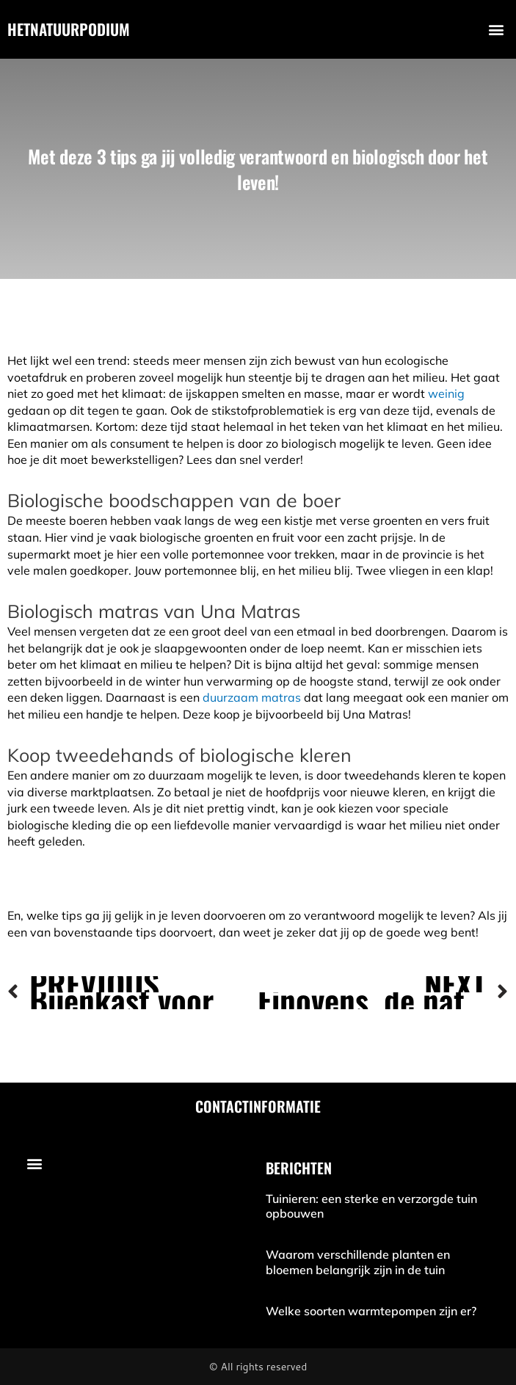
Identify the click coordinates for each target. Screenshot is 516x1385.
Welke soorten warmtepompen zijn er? (371, 1311)
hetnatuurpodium (68, 29)
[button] (496, 30)
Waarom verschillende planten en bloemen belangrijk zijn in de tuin (358, 1262)
